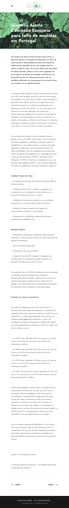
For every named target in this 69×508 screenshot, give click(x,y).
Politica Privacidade (25, 500)
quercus (14, 20)
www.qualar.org (25, 319)
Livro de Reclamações (42, 500)
